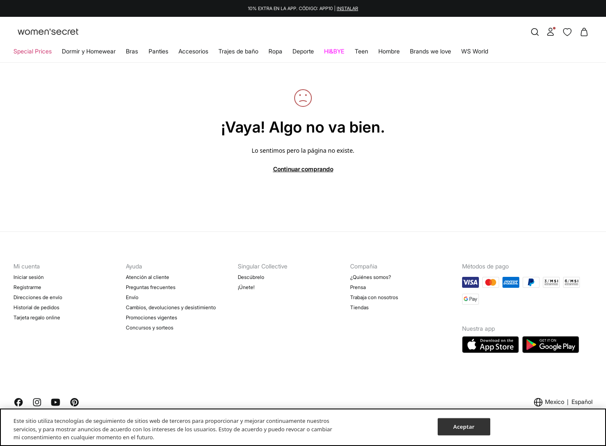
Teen (361, 51)
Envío (132, 297)
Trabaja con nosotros (374, 297)
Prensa (358, 287)
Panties (158, 51)
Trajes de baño (238, 51)
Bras (132, 51)
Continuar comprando (303, 169)
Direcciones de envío (37, 297)
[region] (303, 427)
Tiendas (359, 307)
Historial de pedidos (36, 307)
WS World (474, 51)
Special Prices (32, 51)
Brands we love (430, 51)
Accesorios (193, 51)
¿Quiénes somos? (370, 277)
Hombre (389, 51)
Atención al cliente (147, 277)
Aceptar (463, 426)
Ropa (275, 51)
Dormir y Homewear (89, 51)
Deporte (303, 51)
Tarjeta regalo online (36, 317)
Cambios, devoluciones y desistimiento (171, 307)
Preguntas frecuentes (150, 287)
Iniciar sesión (28, 277)
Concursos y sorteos (149, 327)
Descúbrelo (251, 277)
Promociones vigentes (151, 317)
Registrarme (27, 287)
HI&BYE (334, 51)
